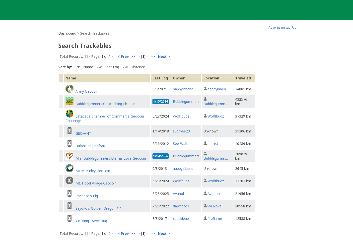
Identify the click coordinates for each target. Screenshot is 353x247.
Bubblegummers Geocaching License (105, 103)
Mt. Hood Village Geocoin (96, 183)
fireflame (215, 218)
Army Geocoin (86, 91)
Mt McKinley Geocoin (92, 170)
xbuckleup (181, 218)
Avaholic (179, 193)
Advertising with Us (282, 27)
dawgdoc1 (181, 206)
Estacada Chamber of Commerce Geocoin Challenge (105, 118)
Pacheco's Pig (86, 195)
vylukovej (215, 206)
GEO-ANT (83, 133)
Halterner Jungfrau (90, 145)
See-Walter (182, 143)
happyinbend (183, 89)
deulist (213, 143)
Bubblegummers (186, 101)
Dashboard (67, 33)
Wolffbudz (181, 116)
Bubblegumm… (216, 103)
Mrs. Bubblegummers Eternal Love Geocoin (110, 158)
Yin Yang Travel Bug (91, 220)
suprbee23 (181, 131)
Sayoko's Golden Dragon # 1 (98, 208)
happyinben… (218, 89)
